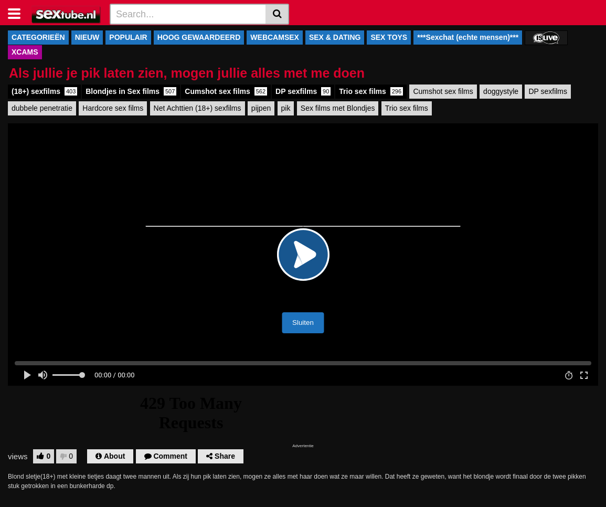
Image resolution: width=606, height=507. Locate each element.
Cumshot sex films (226, 91)
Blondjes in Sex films (131, 91)
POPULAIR (128, 37)
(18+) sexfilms (44, 91)
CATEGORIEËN (38, 37)
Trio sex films (371, 91)
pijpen (261, 108)
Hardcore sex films (112, 108)
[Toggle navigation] (18, 12)
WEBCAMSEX (274, 37)
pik (286, 108)
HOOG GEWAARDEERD (199, 37)
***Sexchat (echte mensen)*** (467, 37)
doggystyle (500, 91)
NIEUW (87, 37)
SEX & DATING (335, 37)
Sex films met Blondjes (338, 108)
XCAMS (25, 52)
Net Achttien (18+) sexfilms (197, 108)
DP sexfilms (303, 91)
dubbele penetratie (42, 108)
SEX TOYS (388, 37)
